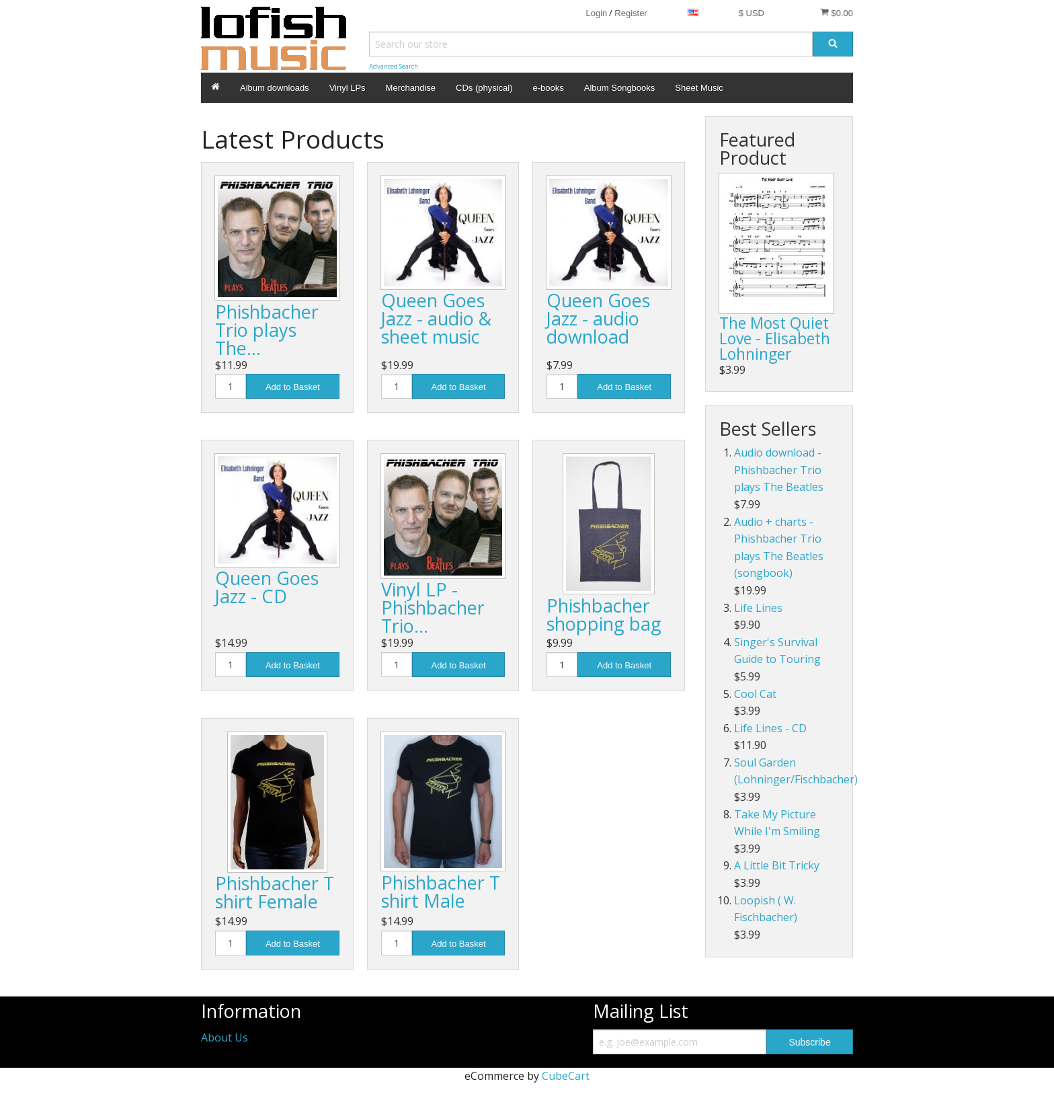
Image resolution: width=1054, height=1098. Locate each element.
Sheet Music (699, 88)
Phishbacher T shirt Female (274, 892)
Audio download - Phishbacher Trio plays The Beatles (778, 469)
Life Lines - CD (770, 728)
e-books (548, 88)
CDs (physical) (484, 88)
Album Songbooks (619, 88)
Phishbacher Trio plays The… (267, 329)
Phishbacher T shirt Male (440, 891)
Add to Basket (293, 387)
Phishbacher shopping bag (603, 614)
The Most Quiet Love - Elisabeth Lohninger (774, 338)
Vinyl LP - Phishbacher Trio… (433, 607)
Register (630, 13)
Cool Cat (755, 694)
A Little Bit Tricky (776, 865)
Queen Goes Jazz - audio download (598, 318)
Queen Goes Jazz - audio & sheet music (436, 318)
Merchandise (411, 88)
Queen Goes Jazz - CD (267, 587)
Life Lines (758, 607)
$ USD (751, 13)
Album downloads (274, 88)
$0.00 (836, 12)
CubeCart (566, 1075)
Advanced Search (393, 66)
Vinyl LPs (347, 88)
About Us (224, 1037)
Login (596, 13)
